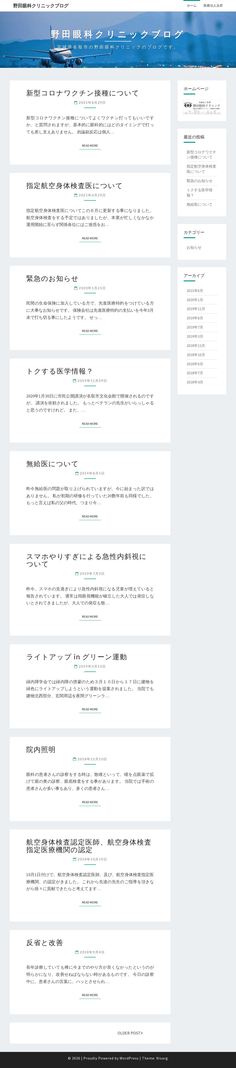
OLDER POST (130, 1033)
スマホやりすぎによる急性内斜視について (86, 560)
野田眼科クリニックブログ (40, 6)
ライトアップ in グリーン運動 (76, 656)
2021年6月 (195, 290)
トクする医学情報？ (60, 371)
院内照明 (41, 749)
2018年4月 (195, 382)
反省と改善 (44, 942)
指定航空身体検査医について (74, 185)
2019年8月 (195, 318)
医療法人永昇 (213, 5)
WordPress (129, 1058)
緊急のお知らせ (52, 278)
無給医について (52, 463)
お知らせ (194, 247)
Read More (90, 145)
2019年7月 (195, 327)
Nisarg (162, 1058)
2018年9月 (195, 364)
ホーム (192, 5)
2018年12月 (196, 345)
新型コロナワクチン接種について (82, 93)
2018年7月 (195, 373)
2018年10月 (196, 354)
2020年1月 (195, 299)
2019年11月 (196, 308)
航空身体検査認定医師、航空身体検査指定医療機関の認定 (89, 846)
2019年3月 (195, 336)
